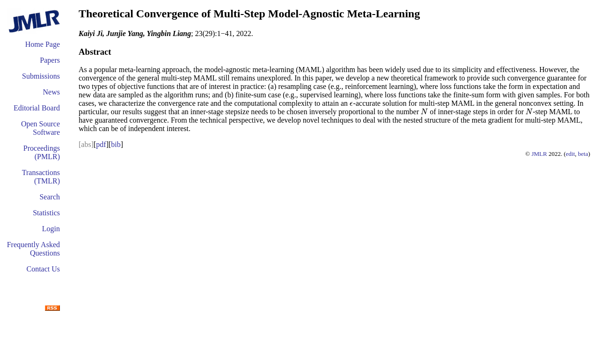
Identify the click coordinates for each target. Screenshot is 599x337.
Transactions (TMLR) (41, 176)
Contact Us (43, 269)
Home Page (42, 44)
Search (49, 197)
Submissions (41, 76)
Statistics (46, 213)
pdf (101, 144)
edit (570, 153)
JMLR (539, 153)
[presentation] (351, 103)
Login (51, 229)
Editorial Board (37, 108)
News (51, 92)
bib (115, 144)
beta (583, 153)
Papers (50, 60)
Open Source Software (40, 128)
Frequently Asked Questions (33, 249)
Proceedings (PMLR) (41, 152)
